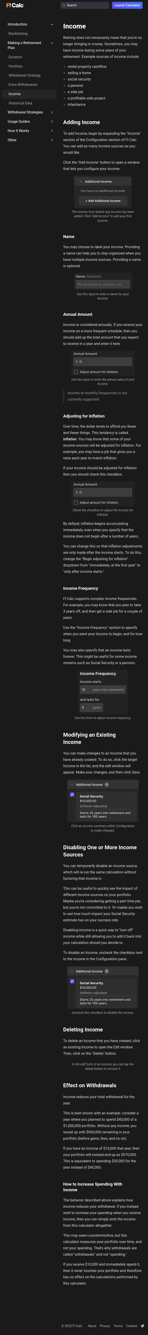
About (92, 1326)
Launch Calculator (127, 5)
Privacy (105, 1326)
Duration (15, 57)
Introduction (17, 24)
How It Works (18, 131)
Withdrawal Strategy (25, 75)
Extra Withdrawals (23, 85)
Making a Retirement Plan (24, 45)
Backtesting (18, 33)
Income (15, 94)
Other (12, 140)
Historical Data (20, 103)
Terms (118, 1326)
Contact (131, 1326)
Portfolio (16, 66)
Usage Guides (19, 121)
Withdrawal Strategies (25, 112)
